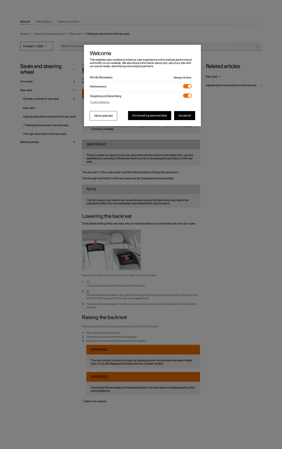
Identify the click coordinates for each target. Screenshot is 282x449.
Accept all (184, 115)
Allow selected (103, 115)
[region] (142, 85)
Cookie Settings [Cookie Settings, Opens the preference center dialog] (100, 102)
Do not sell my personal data (149, 115)
